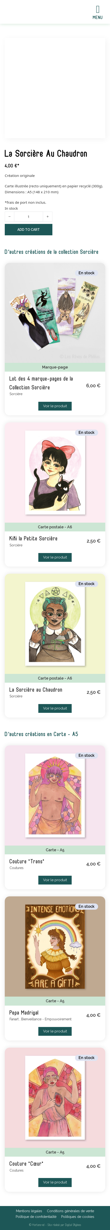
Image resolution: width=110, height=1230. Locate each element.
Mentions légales (29, 1211)
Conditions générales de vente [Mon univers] (70, 1211)
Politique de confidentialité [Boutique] (36, 1217)
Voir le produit (55, 406)
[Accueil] (27, 11)
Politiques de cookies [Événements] (77, 1217)
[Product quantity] (28, 217)
